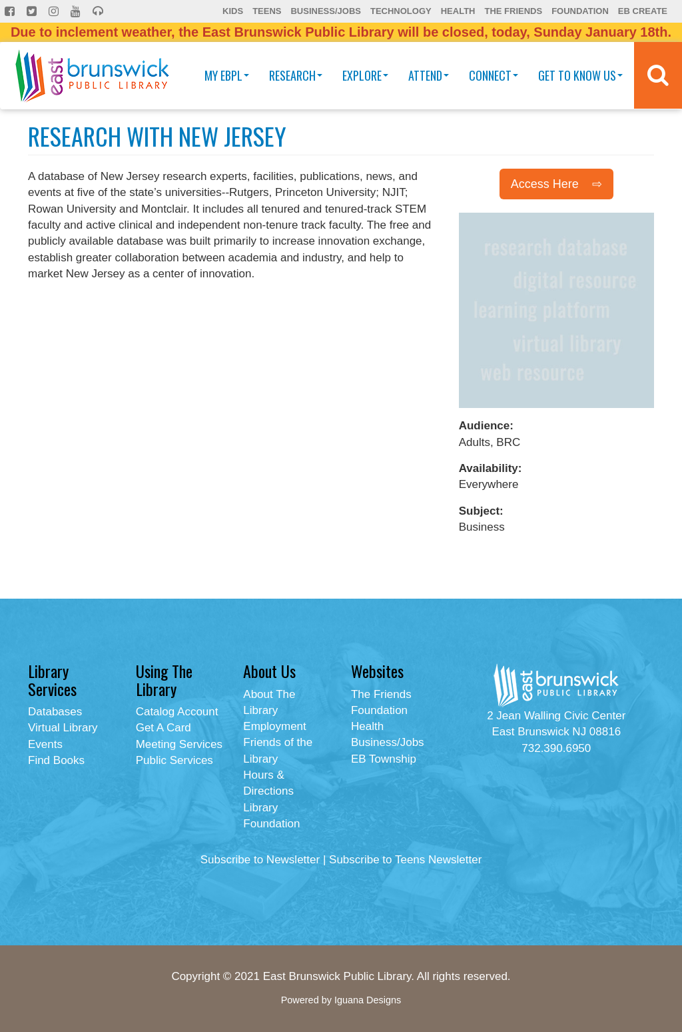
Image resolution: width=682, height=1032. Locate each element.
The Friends (513, 11)
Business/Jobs (325, 11)
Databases (55, 711)
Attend (428, 75)
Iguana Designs (367, 1000)
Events (45, 744)
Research (295, 75)
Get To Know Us (580, 75)
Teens (266, 11)
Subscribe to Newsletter (260, 859)
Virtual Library (63, 727)
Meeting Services (179, 744)
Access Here (545, 184)
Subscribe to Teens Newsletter (405, 859)
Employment (274, 726)
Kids (232, 11)
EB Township (383, 759)
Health (458, 11)
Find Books (56, 760)
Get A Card (163, 727)
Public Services (174, 760)
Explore (365, 75)
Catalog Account (177, 711)
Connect (493, 75)
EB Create (642, 11)
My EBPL (226, 75)
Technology (401, 11)
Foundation (580, 11)
